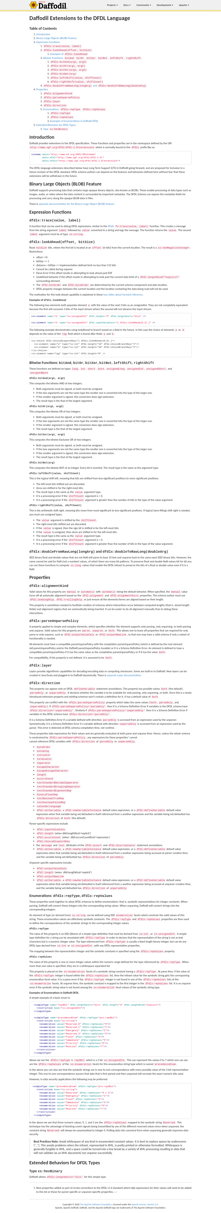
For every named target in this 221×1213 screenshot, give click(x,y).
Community (144, 5)
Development (165, 5)
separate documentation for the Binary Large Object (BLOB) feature (76, 204)
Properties (42, 89)
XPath (128, 226)
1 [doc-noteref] (128, 736)
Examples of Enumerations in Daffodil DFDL (74, 121)
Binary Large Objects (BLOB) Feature (56, 38)
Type (55, 129)
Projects (112, 5)
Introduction (43, 34)
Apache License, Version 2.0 (145, 1204)
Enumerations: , (74, 109)
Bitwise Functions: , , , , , (92, 58)
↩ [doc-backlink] (115, 1191)
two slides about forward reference (122, 294)
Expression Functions (48, 42)
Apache (184, 5)
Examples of (69, 54)
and (95, 85)
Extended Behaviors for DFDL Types (56, 125)
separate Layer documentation (124, 675)
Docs (127, 5)
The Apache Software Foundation (96, 1204)
